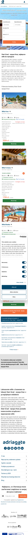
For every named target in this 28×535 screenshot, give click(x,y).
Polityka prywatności (8, 466)
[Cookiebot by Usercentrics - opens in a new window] (20, 237)
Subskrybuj (23, 496)
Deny (14, 297)
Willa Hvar (5, 111)
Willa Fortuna (6, 168)
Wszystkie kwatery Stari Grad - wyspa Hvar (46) (12, 323)
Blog (2, 480)
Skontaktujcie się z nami (9, 470)
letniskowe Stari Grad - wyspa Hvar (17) (12, 334)
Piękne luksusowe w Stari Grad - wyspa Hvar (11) (14, 342)
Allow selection (14, 292)
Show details (20, 282)
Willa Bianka (6, 224)
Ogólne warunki (6, 463)
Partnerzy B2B (6, 473)
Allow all (14, 287)
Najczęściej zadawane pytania (10, 459)
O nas (3, 456)
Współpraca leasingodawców (10, 477)
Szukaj (14, 42)
